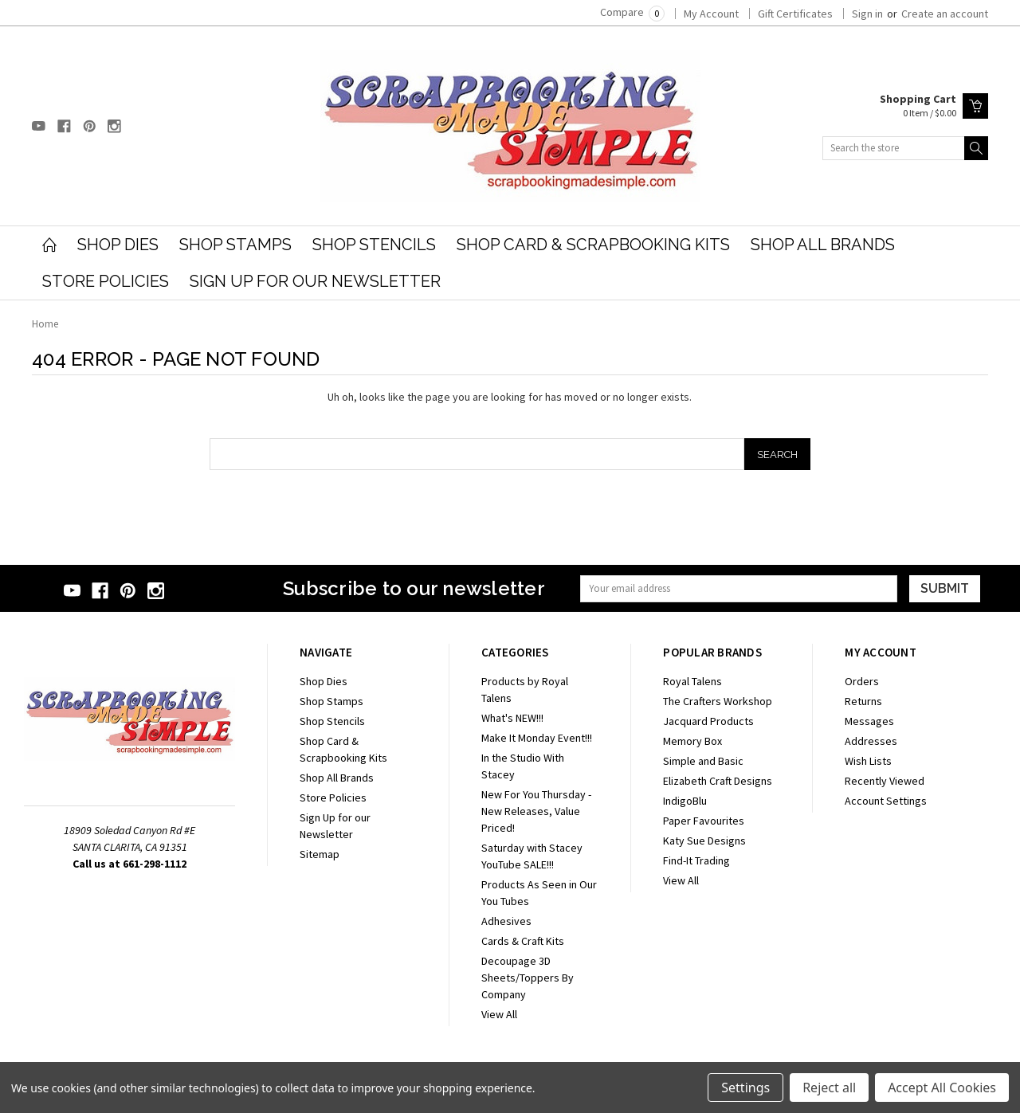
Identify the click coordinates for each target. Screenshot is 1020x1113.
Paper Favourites (703, 820)
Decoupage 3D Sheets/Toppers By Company (527, 977)
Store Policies (105, 281)
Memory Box (692, 741)
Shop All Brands (823, 244)
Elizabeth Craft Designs (717, 781)
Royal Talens (692, 681)
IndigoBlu (685, 801)
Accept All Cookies (942, 1087)
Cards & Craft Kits (522, 941)
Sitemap (319, 854)
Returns (863, 701)
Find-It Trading (696, 860)
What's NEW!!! (512, 718)
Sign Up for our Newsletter (315, 281)
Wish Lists (868, 761)
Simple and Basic (703, 761)
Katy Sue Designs (704, 840)
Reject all (829, 1087)
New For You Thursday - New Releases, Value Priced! (536, 811)
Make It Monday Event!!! (536, 738)
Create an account (944, 13)
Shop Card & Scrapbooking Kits (593, 244)
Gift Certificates (795, 13)
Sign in (867, 13)
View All (499, 1014)
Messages (869, 721)
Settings (745, 1087)
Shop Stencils (374, 244)
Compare (632, 12)
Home (45, 324)
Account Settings (886, 801)
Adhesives (506, 921)
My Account (711, 13)
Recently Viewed (884, 781)
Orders (862, 681)
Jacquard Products (708, 721)
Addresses (871, 741)
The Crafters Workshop (717, 701)
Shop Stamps (235, 244)
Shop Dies (118, 244)
